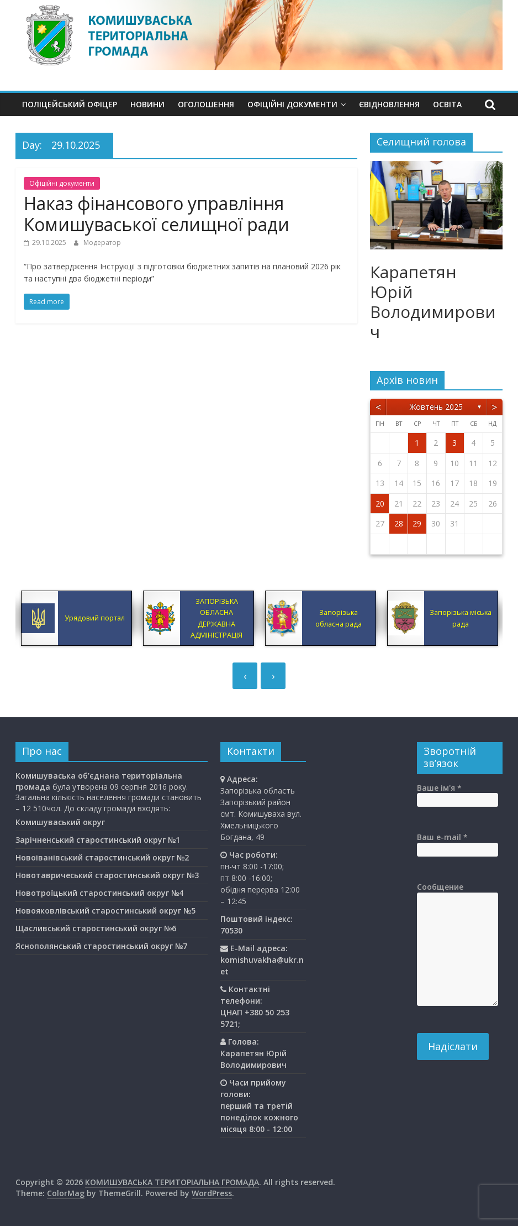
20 (380, 503)
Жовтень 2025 (436, 406)
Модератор (102, 242)
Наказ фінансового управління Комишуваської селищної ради (156, 213)
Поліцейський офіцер (69, 104)
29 (417, 523)
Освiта (447, 104)
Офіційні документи (292, 104)
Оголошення (206, 104)
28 (398, 523)
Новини (147, 104)
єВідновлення (389, 104)
